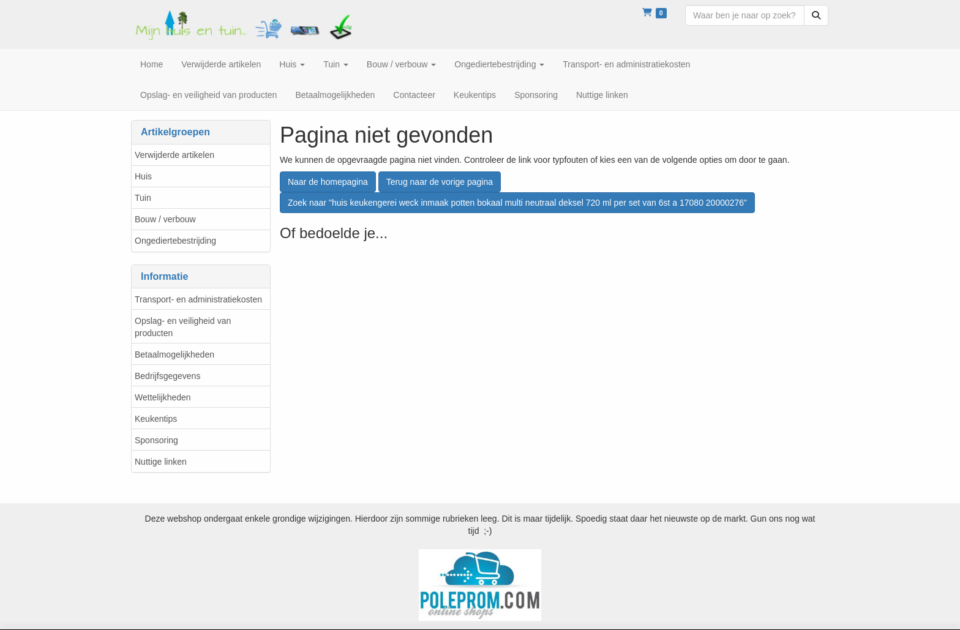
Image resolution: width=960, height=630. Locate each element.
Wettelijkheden (163, 397)
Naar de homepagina (328, 182)
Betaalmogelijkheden (174, 354)
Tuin (143, 198)
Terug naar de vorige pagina (439, 182)
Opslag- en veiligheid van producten (183, 327)
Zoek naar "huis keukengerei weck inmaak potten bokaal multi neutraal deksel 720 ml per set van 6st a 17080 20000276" (517, 203)
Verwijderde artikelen (174, 155)
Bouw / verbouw (165, 219)
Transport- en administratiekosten (198, 299)
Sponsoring (156, 440)
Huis (143, 176)
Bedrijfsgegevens (167, 376)
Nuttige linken (161, 462)
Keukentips (156, 419)
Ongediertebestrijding (175, 241)
